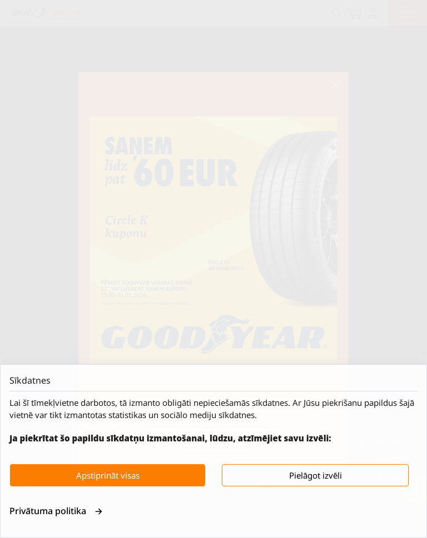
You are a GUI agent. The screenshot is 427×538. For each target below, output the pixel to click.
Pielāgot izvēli (315, 475)
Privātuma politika (56, 511)
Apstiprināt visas (108, 475)
